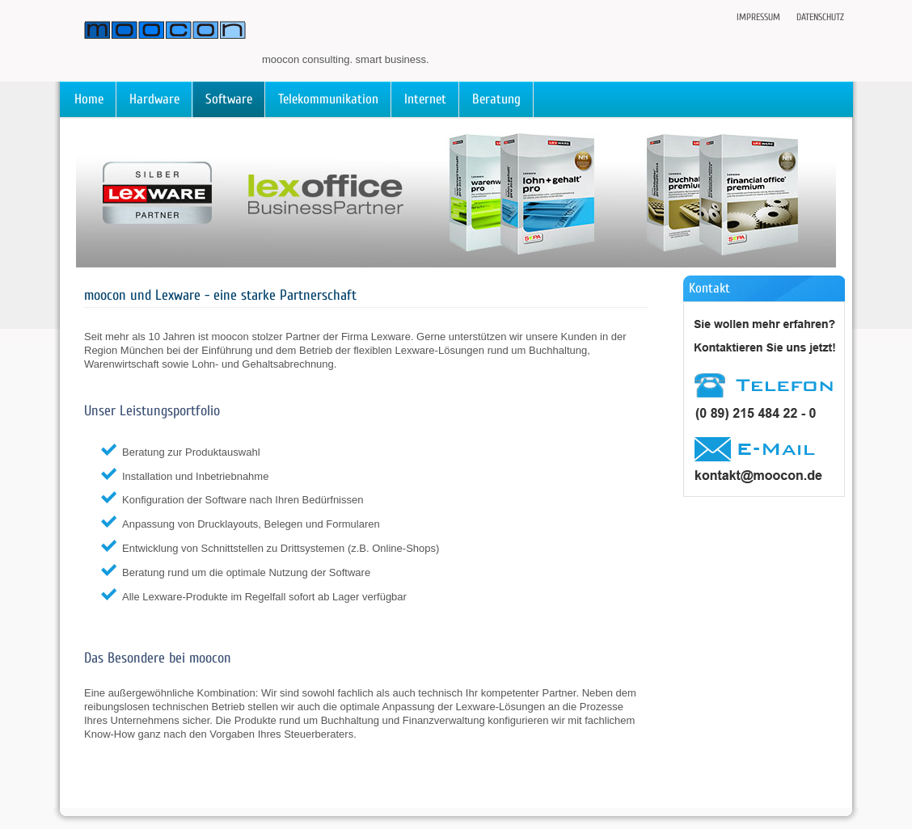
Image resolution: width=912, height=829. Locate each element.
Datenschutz (820, 17)
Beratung (496, 99)
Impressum (758, 17)
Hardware (154, 99)
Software (228, 99)
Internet (425, 99)
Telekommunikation (328, 99)
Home (88, 99)
